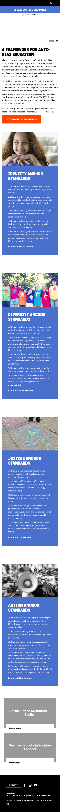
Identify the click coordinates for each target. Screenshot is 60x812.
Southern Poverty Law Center (33, 800)
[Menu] (56, 3)
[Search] (51, 3)
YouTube (35, 785)
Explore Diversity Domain (21, 391)
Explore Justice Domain (20, 538)
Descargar (14, 763)
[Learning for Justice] (14, 3)
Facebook (24, 785)
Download (14, 728)
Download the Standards (21, 119)
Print (51, 41)
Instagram (30, 785)
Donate (13, 785)
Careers (28, 796)
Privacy (16, 796)
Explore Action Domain (20, 678)
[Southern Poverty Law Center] (4, 3)
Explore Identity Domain (20, 247)
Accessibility (43, 796)
